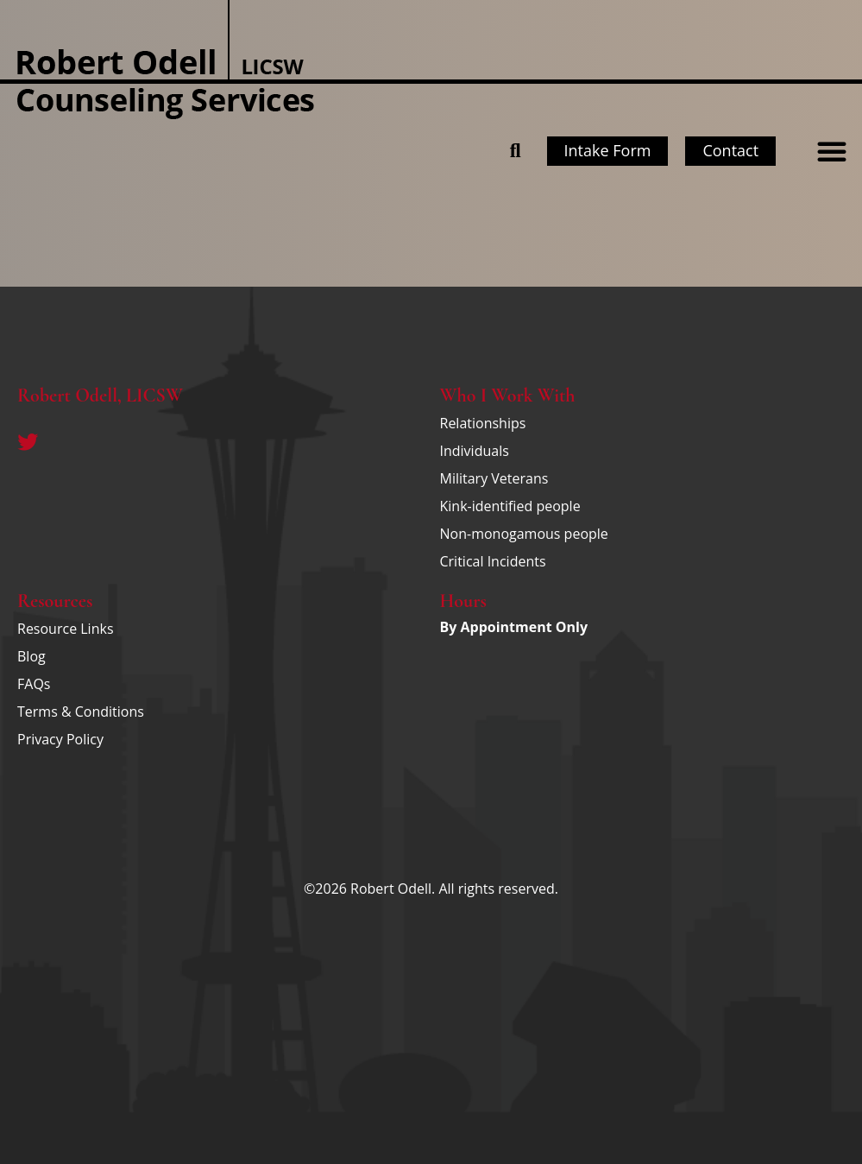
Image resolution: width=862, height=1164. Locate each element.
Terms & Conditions (80, 711)
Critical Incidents (493, 561)
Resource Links (65, 628)
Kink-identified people (510, 506)
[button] (832, 151)
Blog (31, 656)
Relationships (483, 423)
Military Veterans (494, 478)
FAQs (33, 684)
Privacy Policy (60, 739)
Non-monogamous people (524, 533)
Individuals (474, 450)
